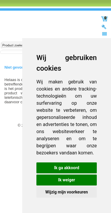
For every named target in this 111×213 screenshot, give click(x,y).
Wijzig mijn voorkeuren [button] (66, 192)
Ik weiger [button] (66, 180)
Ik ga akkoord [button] (66, 167)
